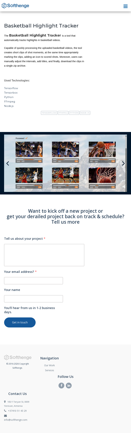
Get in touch (20, 322)
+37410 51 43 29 (17, 410)
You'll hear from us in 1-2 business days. (29, 310)
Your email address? (20, 272)
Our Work (49, 365)
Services (49, 370)
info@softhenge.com (15, 419)
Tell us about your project (24, 238)
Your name (12, 290)
